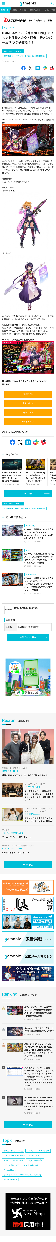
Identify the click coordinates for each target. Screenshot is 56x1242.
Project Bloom (10, 1170)
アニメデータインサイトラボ (38, 1150)
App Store (28, 412)
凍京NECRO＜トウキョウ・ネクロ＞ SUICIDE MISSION (24, 56)
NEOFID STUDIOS (10, 1179)
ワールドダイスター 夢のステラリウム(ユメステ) (22, 1174)
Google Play (28, 421)
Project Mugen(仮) (35, 1160)
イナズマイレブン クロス (13, 1150)
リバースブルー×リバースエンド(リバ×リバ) (21, 1165)
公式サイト (28, 394)
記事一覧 (4, 10)
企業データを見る (28, 637)
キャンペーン (9, 27)
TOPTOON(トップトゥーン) (14, 1155)
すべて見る (28, 493)
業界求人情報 (35, 10)
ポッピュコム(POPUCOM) (13, 1160)
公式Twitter (28, 403)
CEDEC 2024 (34, 1155)
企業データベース (19, 10)
